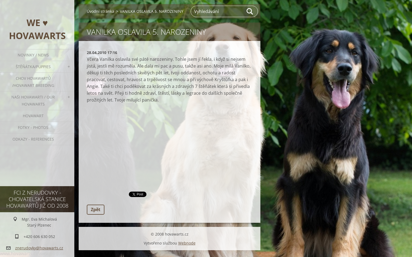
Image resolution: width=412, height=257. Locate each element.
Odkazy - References (33, 139)
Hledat (250, 11)
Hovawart (33, 115)
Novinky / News (33, 55)
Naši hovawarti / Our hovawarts (33, 100)
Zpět (95, 209)
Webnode (187, 243)
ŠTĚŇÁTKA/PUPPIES (33, 66)
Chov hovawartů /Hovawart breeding (33, 82)
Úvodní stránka (100, 11)
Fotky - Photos (33, 127)
